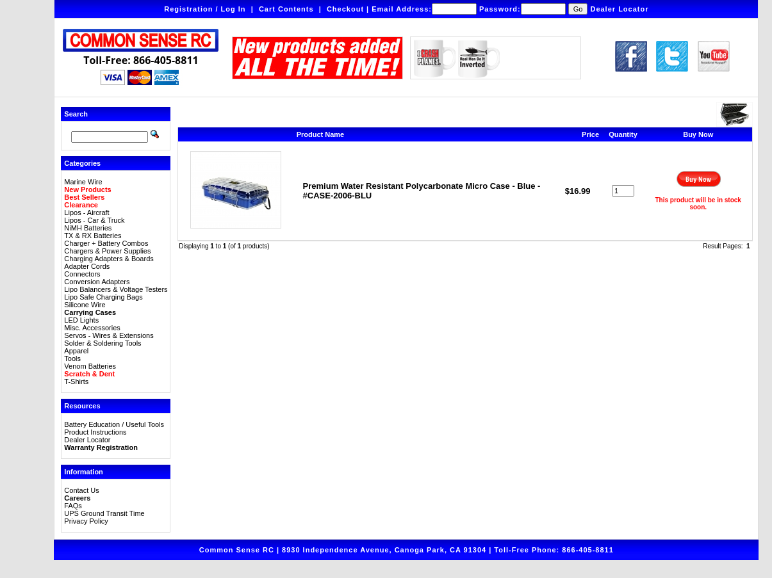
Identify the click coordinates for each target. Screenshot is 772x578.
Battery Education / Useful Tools (114, 424)
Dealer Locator (619, 9)
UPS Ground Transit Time (104, 513)
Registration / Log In (204, 9)
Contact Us (81, 490)
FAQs (73, 506)
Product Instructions (95, 432)
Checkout (345, 9)
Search (76, 114)
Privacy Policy (86, 521)
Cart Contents (286, 9)
